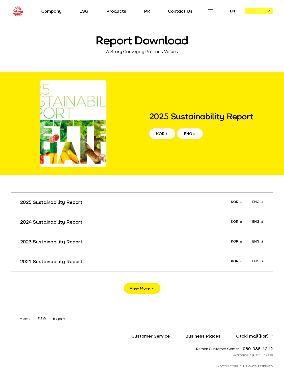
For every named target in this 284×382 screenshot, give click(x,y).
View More (140, 288)
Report (59, 318)
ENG (188, 133)
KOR (160, 133)
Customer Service (150, 336)
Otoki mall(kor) (252, 336)
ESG (42, 318)
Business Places (203, 336)
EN (232, 11)
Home (25, 318)
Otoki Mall (256, 12)
